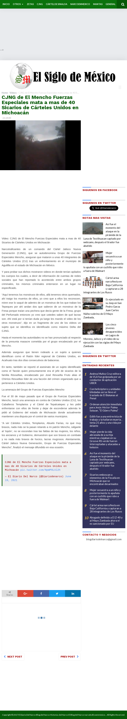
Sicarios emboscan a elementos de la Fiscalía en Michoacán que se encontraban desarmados (105, 479)
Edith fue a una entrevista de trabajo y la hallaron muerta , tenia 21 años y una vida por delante (106, 421)
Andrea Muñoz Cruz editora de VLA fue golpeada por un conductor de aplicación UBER (105, 378)
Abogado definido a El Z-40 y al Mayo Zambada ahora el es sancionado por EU (106, 520)
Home (5, 92)
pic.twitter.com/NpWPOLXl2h (40, 470)
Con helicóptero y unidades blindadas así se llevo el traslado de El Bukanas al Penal (105, 393)
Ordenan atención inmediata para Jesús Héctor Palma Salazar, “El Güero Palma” (106, 407)
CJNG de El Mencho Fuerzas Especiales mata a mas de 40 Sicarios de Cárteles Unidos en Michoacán (40, 105)
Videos (13, 92)
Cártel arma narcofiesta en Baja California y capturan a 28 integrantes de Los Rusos (106, 508)
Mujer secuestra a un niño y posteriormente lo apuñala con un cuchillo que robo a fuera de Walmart (105, 494)
